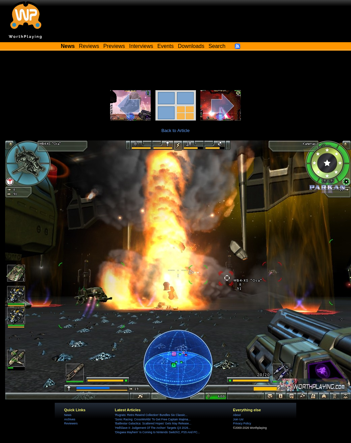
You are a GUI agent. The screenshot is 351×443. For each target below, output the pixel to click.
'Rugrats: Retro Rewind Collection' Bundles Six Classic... (151, 415)
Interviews (141, 46)
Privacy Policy (242, 423)
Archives (69, 419)
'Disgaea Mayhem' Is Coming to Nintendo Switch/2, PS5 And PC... (157, 432)
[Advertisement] (175, 71)
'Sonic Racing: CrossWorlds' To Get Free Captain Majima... (153, 419)
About (237, 415)
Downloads (191, 46)
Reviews (89, 46)
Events (165, 46)
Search (216, 46)
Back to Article (175, 130)
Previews (114, 46)
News (67, 415)
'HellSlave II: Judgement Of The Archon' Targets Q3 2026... (153, 427)
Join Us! (238, 419)
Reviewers (71, 423)
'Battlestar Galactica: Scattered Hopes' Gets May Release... (153, 423)
